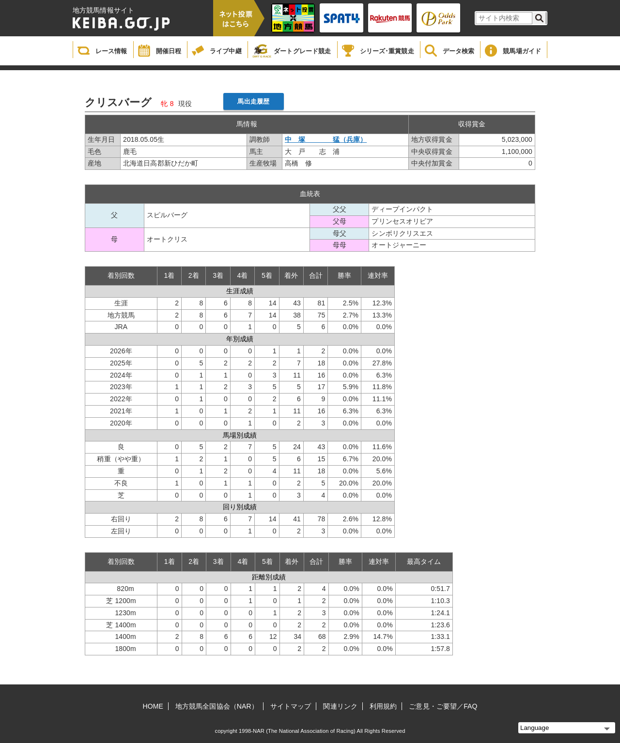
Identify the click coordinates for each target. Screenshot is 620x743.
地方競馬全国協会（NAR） (216, 706)
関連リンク (340, 706)
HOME (153, 706)
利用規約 (383, 706)
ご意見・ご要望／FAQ (443, 706)
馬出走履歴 (253, 101)
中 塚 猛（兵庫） (326, 139)
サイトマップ (290, 706)
